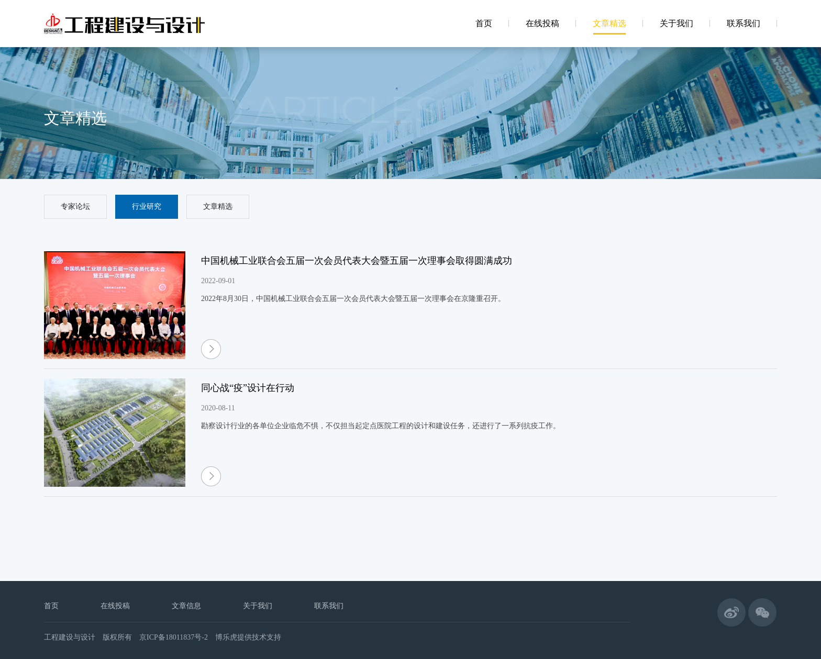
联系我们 (328, 606)
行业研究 (146, 206)
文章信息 (186, 606)
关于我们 (257, 606)
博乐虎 (226, 637)
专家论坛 (75, 206)
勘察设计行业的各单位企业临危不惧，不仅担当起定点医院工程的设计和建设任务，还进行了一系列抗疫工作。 (380, 426)
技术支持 (266, 637)
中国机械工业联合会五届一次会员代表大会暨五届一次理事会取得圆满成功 (356, 260)
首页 (51, 606)
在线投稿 (115, 606)
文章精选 (217, 206)
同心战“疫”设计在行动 (247, 388)
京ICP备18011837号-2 (173, 637)
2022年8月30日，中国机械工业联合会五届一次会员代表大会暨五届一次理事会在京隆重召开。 (353, 299)
